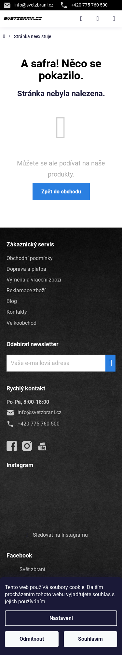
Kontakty (17, 312)
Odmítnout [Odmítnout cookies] (32, 639)
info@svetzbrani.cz (28, 4)
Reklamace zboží (26, 290)
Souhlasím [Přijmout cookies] (90, 639)
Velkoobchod (21, 323)
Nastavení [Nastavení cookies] (61, 618)
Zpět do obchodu (61, 192)
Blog (12, 301)
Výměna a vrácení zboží (34, 280)
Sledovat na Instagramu (60, 535)
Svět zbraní (32, 569)
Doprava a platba (26, 269)
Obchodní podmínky (30, 258)
